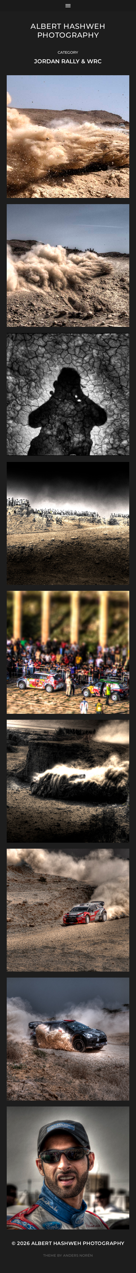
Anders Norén (78, 1255)
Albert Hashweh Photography (68, 30)
